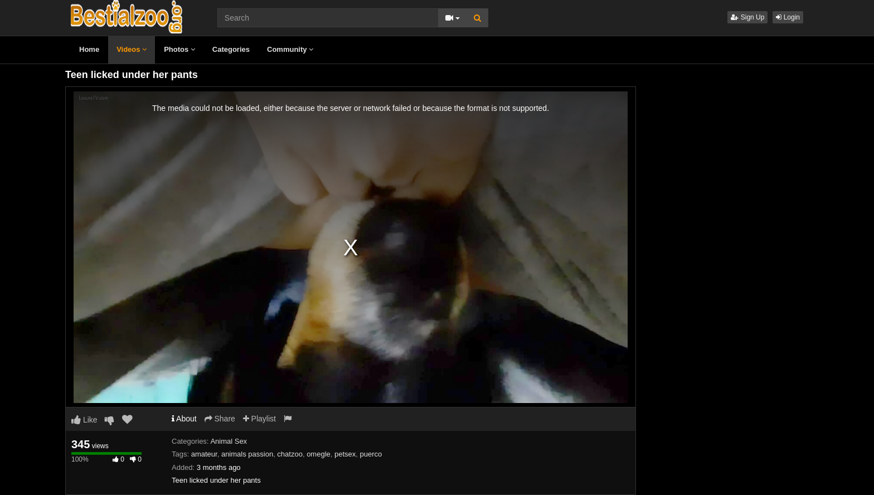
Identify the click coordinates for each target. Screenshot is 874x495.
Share (220, 418)
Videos (131, 49)
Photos (179, 49)
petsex (345, 454)
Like (84, 419)
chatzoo (290, 454)
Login (788, 17)
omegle (319, 454)
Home (89, 49)
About (184, 418)
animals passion (247, 454)
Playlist (259, 418)
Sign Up (747, 17)
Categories (231, 49)
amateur (204, 454)
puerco (371, 454)
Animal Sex (228, 441)
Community (290, 49)
